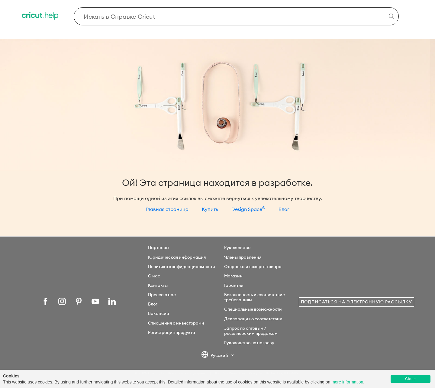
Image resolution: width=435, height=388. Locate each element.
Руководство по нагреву (249, 342)
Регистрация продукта (171, 332)
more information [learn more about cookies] (347, 382)
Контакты (158, 285)
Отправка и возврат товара (253, 266)
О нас (154, 276)
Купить (210, 209)
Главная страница (167, 209)
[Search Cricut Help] (236, 16)
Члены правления (242, 257)
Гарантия (233, 285)
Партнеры (158, 247)
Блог (284, 209)
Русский (215, 355)
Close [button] (410, 379)
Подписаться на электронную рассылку (356, 302)
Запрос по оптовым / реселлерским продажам (251, 330)
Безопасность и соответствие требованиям (254, 297)
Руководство (237, 247)
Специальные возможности (253, 309)
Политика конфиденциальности (181, 266)
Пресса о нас (162, 294)
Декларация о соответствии (253, 319)
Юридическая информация (177, 257)
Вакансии (158, 313)
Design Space (248, 209)
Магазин (233, 276)
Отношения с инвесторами (176, 323)
